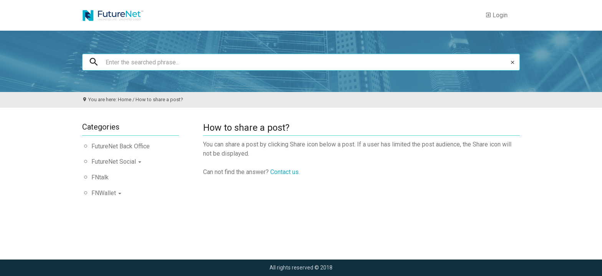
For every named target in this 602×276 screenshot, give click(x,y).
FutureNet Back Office (120, 146)
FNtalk (100, 177)
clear (512, 62)
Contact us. (285, 172)
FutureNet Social (116, 161)
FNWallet (106, 193)
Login (496, 15)
